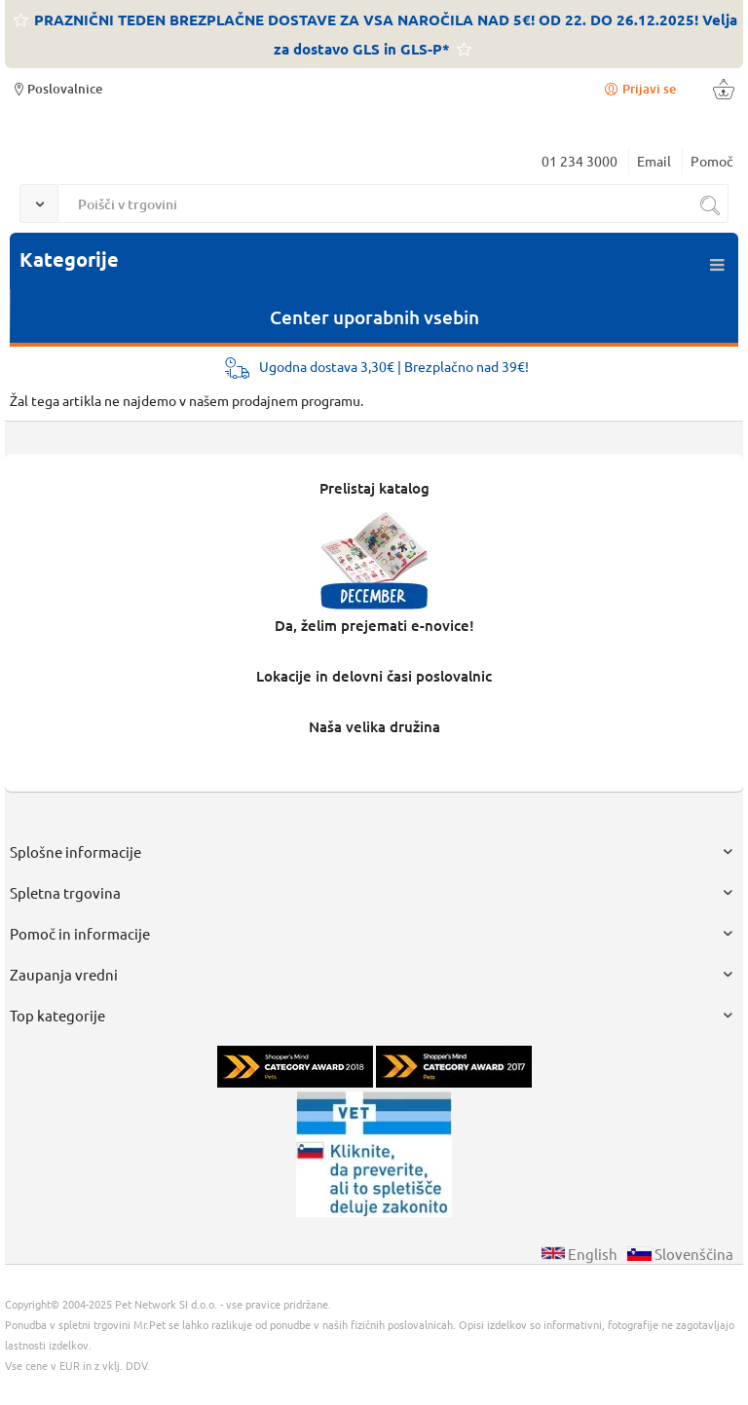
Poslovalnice (56, 88)
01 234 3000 (579, 160)
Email (654, 160)
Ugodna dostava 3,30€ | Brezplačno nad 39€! (394, 366)
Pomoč (712, 160)
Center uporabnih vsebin (374, 317)
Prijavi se (639, 88)
